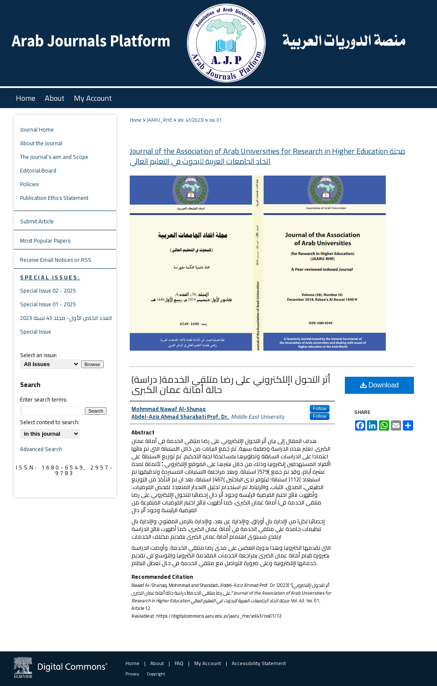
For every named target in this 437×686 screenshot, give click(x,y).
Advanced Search (41, 449)
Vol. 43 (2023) (191, 120)
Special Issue (35, 331)
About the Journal (41, 143)
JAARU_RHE (159, 120)
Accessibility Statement (259, 663)
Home (135, 120)
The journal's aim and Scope (54, 157)
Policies (29, 184)
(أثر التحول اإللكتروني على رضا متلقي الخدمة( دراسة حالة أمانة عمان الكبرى (230, 384)
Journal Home (37, 129)
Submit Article (37, 221)
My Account (207, 663)
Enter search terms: (43, 399)
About (157, 663)
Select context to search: (49, 422)
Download (379, 385)
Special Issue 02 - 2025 (48, 290)
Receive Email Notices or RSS (55, 260)
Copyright (156, 674)
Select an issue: (38, 355)
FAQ (179, 663)
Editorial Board (38, 170)
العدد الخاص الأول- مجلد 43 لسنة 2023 (66, 318)
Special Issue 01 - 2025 (48, 304)
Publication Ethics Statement (54, 198)
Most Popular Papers (45, 240)
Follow (319, 408)
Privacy (132, 674)
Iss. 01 (215, 120)
